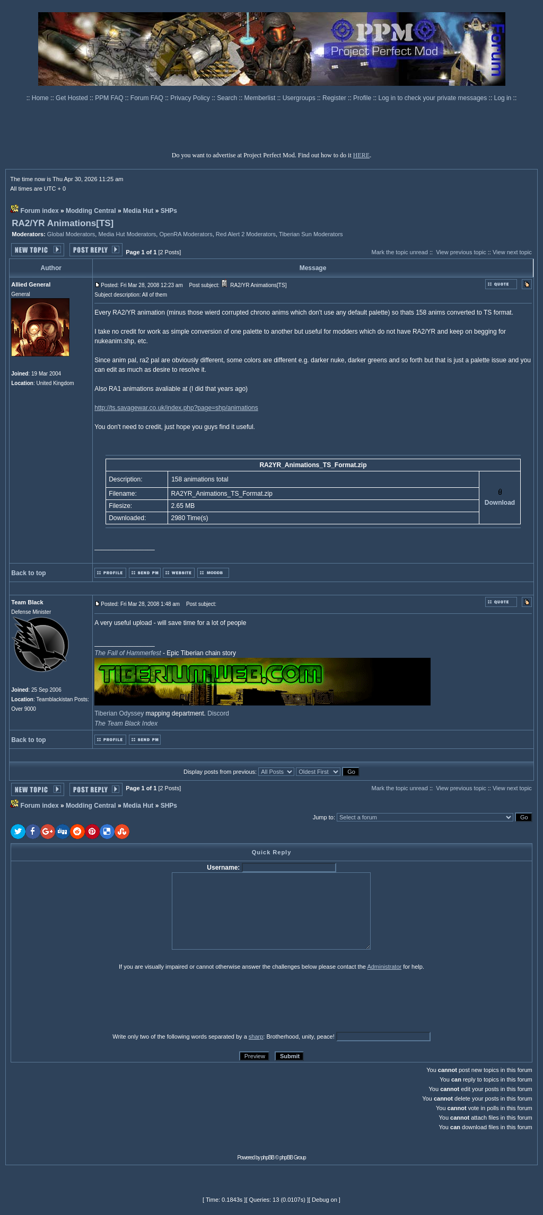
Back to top (28, 573)
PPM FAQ (110, 98)
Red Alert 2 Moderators (246, 234)
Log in (503, 98)
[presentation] (92, 1001)
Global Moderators (71, 234)
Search (228, 98)
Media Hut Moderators (127, 234)
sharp (256, 1036)
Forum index (40, 211)
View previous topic (461, 252)
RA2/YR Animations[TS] (62, 223)
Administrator (384, 966)
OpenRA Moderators (185, 234)
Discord (218, 713)
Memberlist (260, 98)
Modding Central (91, 211)
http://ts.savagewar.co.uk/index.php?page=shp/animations (176, 408)
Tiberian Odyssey (119, 713)
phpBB (267, 1157)
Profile (363, 98)
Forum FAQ (147, 98)
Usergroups (300, 98)
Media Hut (138, 211)
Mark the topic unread (399, 252)
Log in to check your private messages (433, 98)
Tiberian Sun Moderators (311, 234)
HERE (361, 155)
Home (41, 98)
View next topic (512, 252)
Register (335, 98)
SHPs (169, 211)
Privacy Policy (191, 98)
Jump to (323, 817)
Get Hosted (73, 98)
